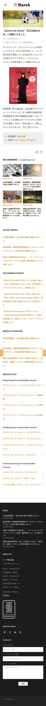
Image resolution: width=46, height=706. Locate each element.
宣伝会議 (20, 51)
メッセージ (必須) (23, 664)
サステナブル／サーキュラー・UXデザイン (19, 455)
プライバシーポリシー (11, 592)
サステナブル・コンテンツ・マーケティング (20, 472)
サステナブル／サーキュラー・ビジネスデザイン (22, 432)
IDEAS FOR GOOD (28, 140)
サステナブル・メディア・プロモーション (19, 478)
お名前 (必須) (23, 645)
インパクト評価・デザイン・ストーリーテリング (22, 485)
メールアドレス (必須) (23, 654)
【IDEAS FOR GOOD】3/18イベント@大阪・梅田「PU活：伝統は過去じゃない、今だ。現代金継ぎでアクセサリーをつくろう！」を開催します (23, 284)
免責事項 (6, 596)
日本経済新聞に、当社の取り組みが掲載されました (21, 516)
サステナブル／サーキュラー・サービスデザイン (22, 438)
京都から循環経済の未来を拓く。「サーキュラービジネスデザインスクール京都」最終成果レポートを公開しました (22, 261)
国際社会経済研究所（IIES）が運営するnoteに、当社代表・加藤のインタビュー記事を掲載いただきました (22, 362)
